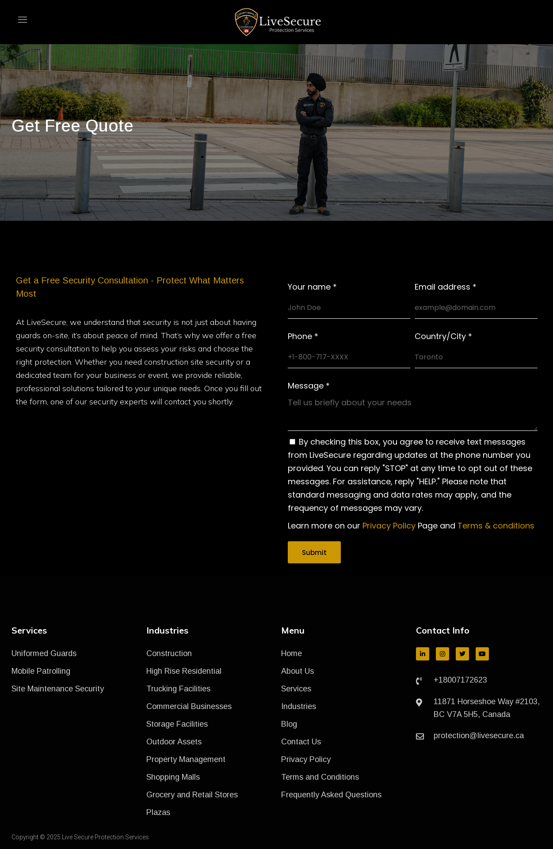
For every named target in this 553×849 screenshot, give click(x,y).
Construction (169, 653)
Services (296, 688)
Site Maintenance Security (57, 688)
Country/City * (443, 336)
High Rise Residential (183, 671)
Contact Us (301, 741)
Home (291, 653)
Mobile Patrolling (40, 671)
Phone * (303, 336)
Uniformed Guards (43, 653)
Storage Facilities (177, 724)
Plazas (158, 812)
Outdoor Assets (174, 741)
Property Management (185, 759)
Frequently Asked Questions (331, 794)
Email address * (446, 287)
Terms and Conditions (320, 777)
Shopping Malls (173, 777)
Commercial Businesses (189, 706)
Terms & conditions (496, 525)
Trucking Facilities (178, 688)
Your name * (312, 287)
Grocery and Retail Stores (192, 794)
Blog (289, 724)
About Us (297, 671)
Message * (309, 385)
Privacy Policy (389, 525)
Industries (298, 706)
